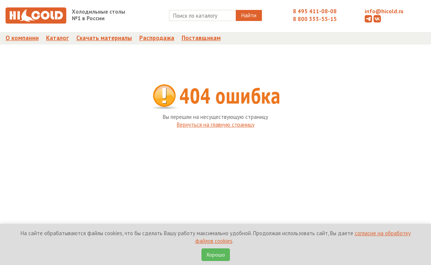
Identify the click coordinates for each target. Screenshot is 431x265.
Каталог (57, 38)
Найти (248, 15)
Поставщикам (201, 38)
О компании (22, 38)
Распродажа (156, 38)
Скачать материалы (104, 38)
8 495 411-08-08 (315, 11)
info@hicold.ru (384, 11)
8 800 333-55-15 (315, 18)
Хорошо (215, 254)
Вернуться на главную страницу (216, 124)
